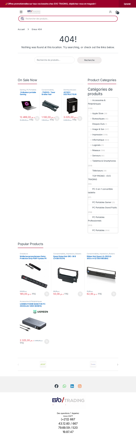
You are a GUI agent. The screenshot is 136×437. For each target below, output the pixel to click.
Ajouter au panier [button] (37, 118)
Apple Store (95, 113)
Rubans (78, 254)
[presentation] (117, 365)
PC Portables (96, 230)
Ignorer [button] (127, 3)
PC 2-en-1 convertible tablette (100, 191)
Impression (95, 134)
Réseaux (94, 150)
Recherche (89, 60)
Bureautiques (96, 118)
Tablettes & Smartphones (102, 161)
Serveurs (94, 155)
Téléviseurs (95, 170)
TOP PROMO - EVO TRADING (99, 178)
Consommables (48, 90)
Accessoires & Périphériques (96, 102)
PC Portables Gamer (99, 202)
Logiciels (94, 145)
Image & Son (96, 129)
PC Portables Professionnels (96, 219)
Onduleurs (24, 254)
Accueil (21, 29)
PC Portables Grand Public (28, 91)
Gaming (23, 90)
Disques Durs (96, 124)
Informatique (96, 140)
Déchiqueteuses (69, 90)
